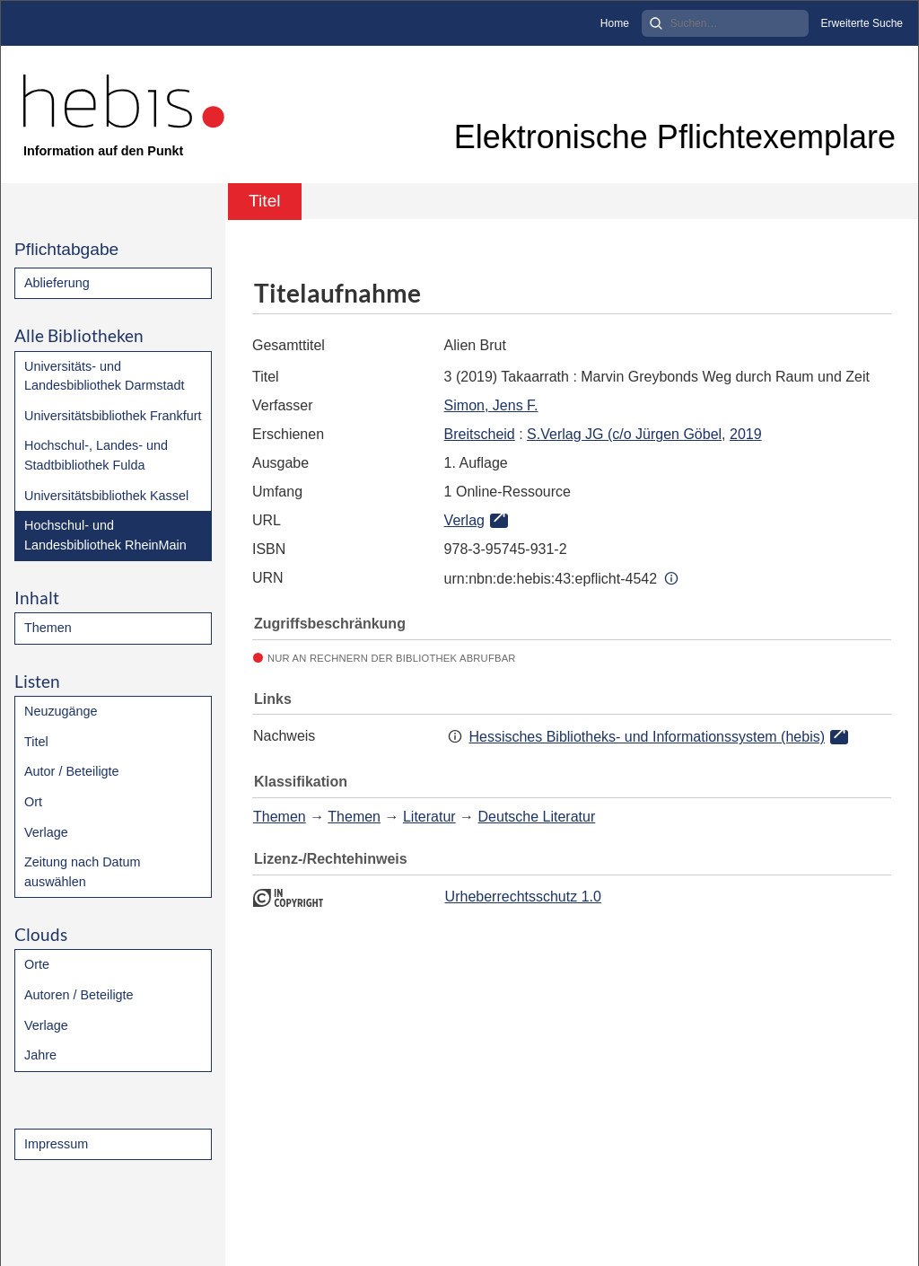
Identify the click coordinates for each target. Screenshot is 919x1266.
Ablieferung (57, 283)
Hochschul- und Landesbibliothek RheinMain (105, 535)
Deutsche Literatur (537, 816)
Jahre (40, 1055)
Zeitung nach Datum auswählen (82, 872)
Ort (33, 802)
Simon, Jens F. (491, 405)
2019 (746, 434)
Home (614, 23)
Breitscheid (479, 434)
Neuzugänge (61, 711)
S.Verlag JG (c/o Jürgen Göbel (624, 434)
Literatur (429, 816)
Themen (48, 627)
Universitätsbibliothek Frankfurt (113, 416)
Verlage (46, 832)
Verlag (464, 520)
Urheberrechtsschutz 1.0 (523, 896)
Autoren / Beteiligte (79, 995)
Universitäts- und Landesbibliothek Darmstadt (104, 376)
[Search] (725, 23)
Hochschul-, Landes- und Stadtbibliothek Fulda (96, 455)
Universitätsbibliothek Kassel (106, 495)
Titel (36, 741)
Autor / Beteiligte (71, 771)
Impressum (56, 1144)
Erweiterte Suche (862, 23)
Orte (36, 964)
